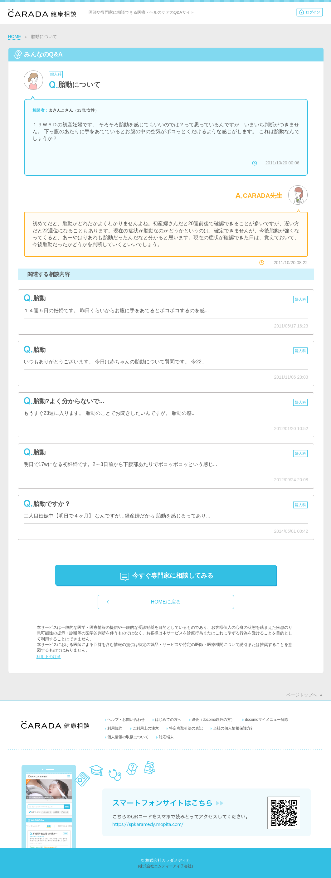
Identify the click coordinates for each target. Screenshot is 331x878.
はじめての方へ (168, 719)
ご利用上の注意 (146, 728)
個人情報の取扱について (127, 737)
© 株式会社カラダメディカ (165, 860)
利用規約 (114, 728)
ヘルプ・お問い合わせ (126, 719)
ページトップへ (301, 694)
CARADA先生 (263, 195)
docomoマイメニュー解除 (266, 719)
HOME (14, 36)
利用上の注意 (49, 656)
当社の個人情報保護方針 (233, 728)
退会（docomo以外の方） (213, 719)
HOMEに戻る (166, 601)
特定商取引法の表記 (186, 728)
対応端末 (166, 737)
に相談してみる (172, 575)
